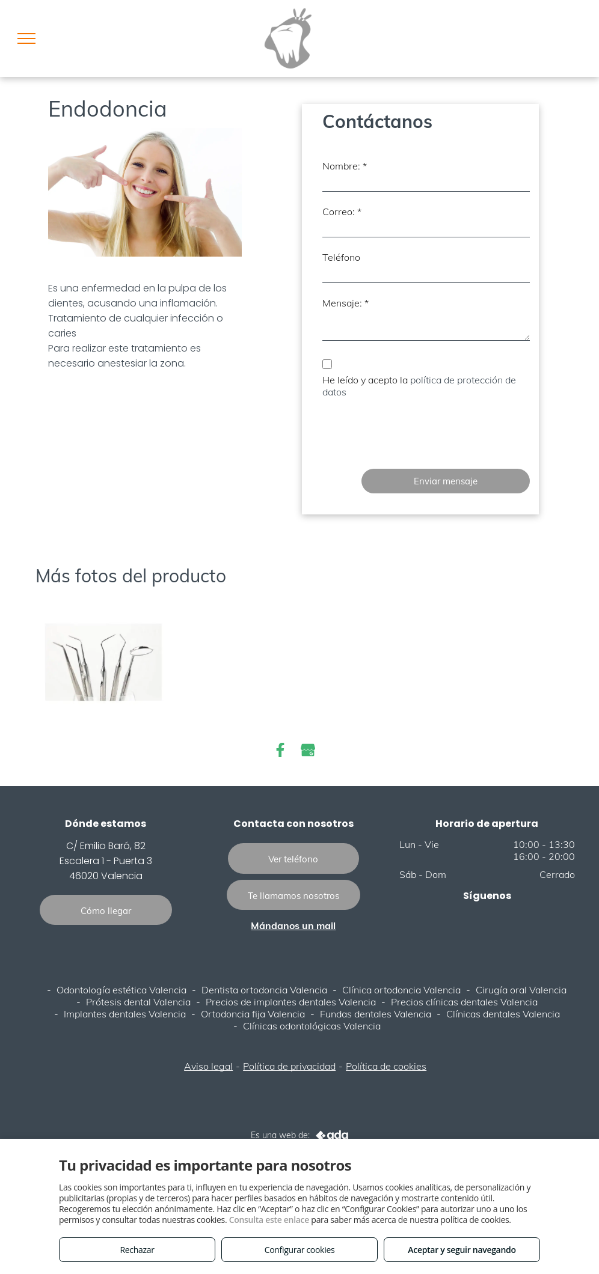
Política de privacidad (289, 1066)
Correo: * (341, 212)
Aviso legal (208, 1066)
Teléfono (341, 257)
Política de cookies (386, 1066)
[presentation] (413, 433)
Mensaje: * (345, 303)
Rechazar (137, 1249)
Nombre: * (344, 166)
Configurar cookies (300, 1249)
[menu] (26, 38)
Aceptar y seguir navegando (461, 1249)
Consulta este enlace (269, 1219)
